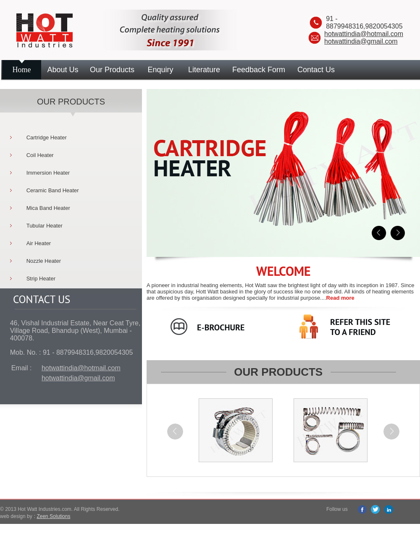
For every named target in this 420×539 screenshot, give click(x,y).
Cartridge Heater (46, 137)
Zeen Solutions (53, 516)
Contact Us (316, 69)
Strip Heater (40, 278)
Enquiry (160, 69)
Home (22, 69)
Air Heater (38, 243)
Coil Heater (40, 155)
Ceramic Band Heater (52, 190)
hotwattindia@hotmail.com (363, 33)
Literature (204, 69)
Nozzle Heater (43, 261)
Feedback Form (258, 69)
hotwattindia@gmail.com (361, 41)
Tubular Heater (44, 225)
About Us (62, 69)
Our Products (112, 69)
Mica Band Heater (48, 208)
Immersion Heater (48, 173)
